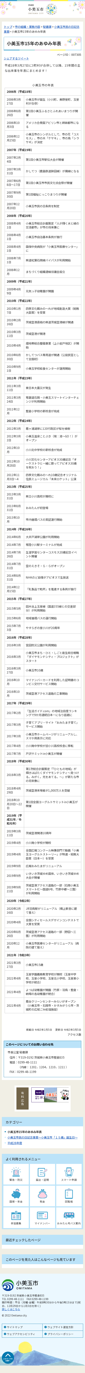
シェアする (11, 58)
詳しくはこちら (11, 1309)
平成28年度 (14, 1143)
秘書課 (47, 27)
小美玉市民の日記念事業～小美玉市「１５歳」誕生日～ (42, 1137)
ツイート (23, 58)
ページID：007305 (69, 54)
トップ (8, 27)
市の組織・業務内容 (27, 27)
